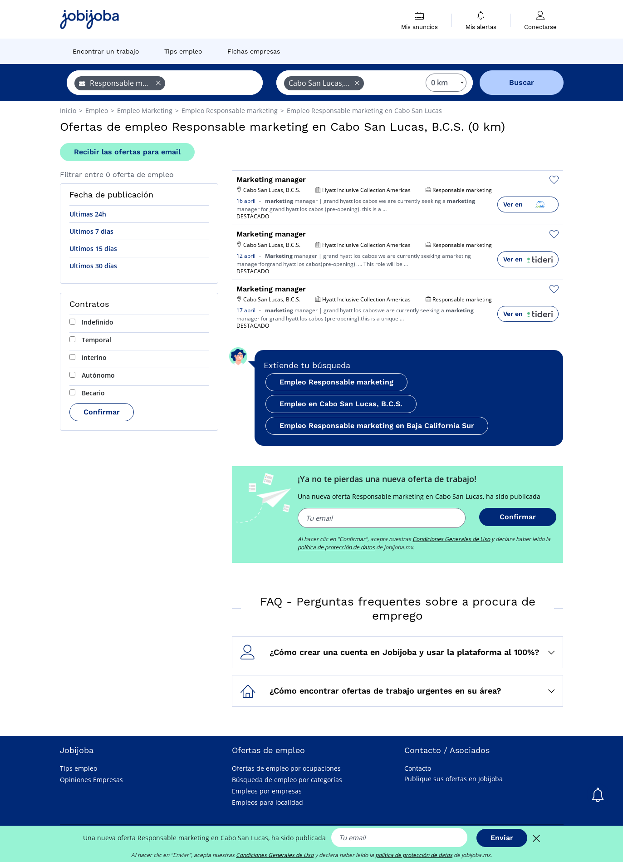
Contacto (417, 768)
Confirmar (101, 412)
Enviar (502, 837)
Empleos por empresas (267, 791)
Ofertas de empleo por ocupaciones (286, 768)
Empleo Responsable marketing (336, 382)
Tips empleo (78, 768)
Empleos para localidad (267, 802)
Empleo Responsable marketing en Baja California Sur (377, 425)
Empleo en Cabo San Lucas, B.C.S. (341, 403)
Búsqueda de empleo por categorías (287, 779)
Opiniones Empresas (91, 779)
